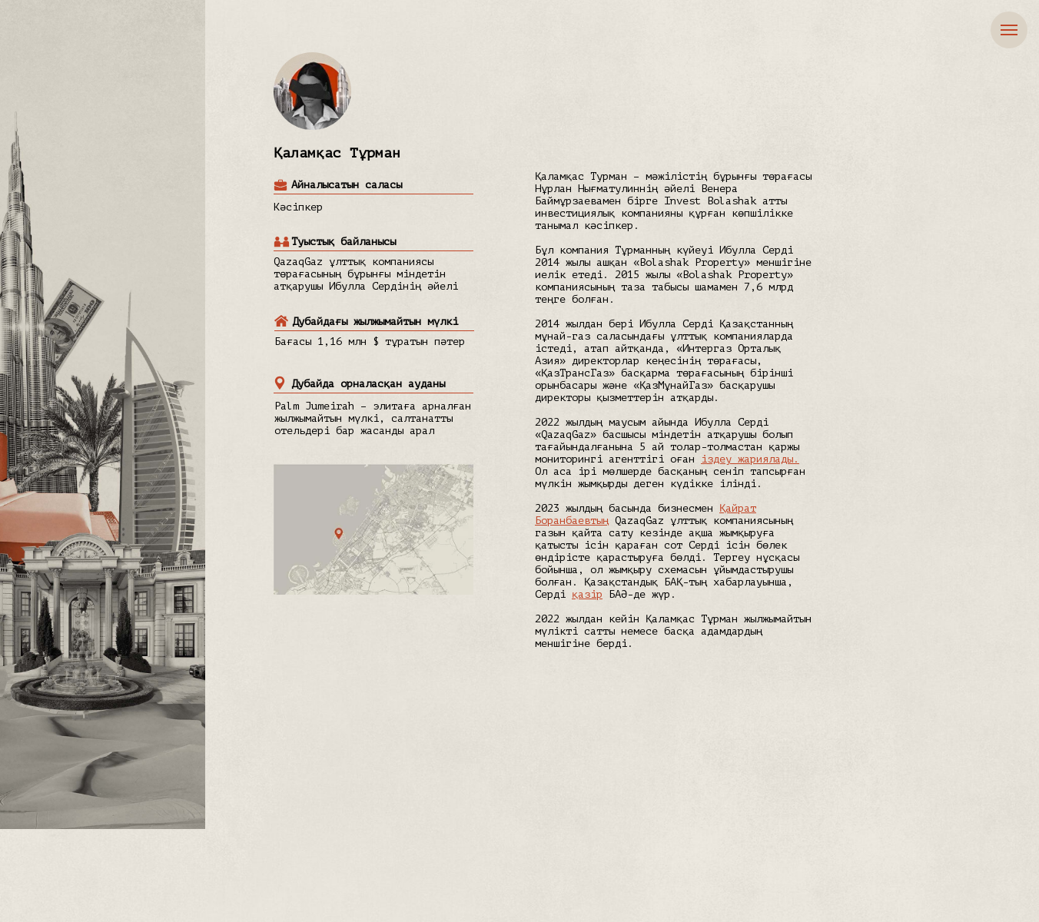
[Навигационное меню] (1009, 30)
